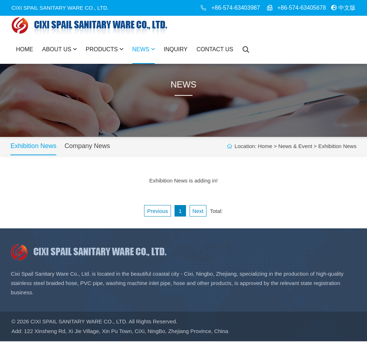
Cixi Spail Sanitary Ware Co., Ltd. (79, 322)
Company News (88, 146)
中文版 (343, 8)
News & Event (294, 147)
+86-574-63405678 (301, 8)
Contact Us (214, 49)
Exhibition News (34, 146)
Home (24, 49)
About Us (59, 49)
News (143, 49)
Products (104, 49)
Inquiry (175, 49)
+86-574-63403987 (235, 8)
